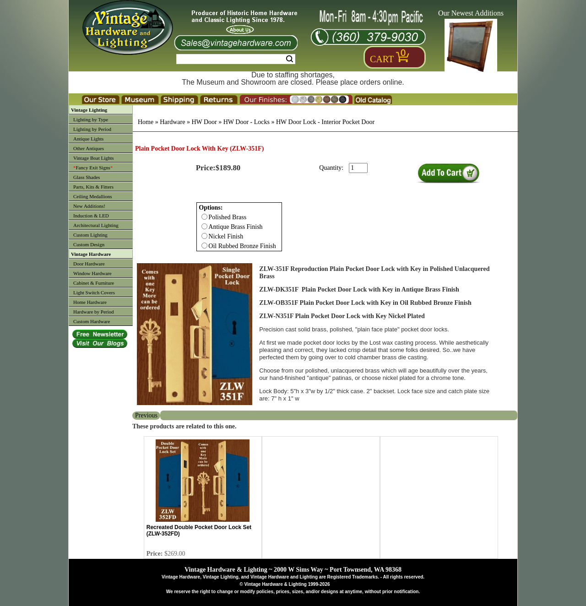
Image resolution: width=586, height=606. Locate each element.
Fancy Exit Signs (93, 167)
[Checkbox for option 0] (204, 217)
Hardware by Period (93, 311)
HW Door (204, 122)
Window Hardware (92, 273)
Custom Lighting (90, 235)
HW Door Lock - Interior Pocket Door (325, 122)
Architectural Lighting (96, 225)
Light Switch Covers (94, 292)
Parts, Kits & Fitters (93, 186)
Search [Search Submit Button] (289, 59)
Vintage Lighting (89, 110)
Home (145, 122)
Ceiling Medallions (92, 196)
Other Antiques (88, 148)
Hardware (172, 122)
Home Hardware (90, 302)
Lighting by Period (92, 129)
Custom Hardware (91, 321)
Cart (382, 59)
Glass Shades (86, 177)
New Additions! (89, 206)
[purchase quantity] (358, 168)
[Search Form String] (235, 59)
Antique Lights (88, 138)
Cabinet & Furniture (93, 283)
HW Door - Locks (246, 122)
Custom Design (88, 244)
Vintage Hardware (91, 254)
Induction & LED (91, 215)
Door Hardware (89, 263)
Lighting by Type (90, 119)
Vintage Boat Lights (93, 158)
